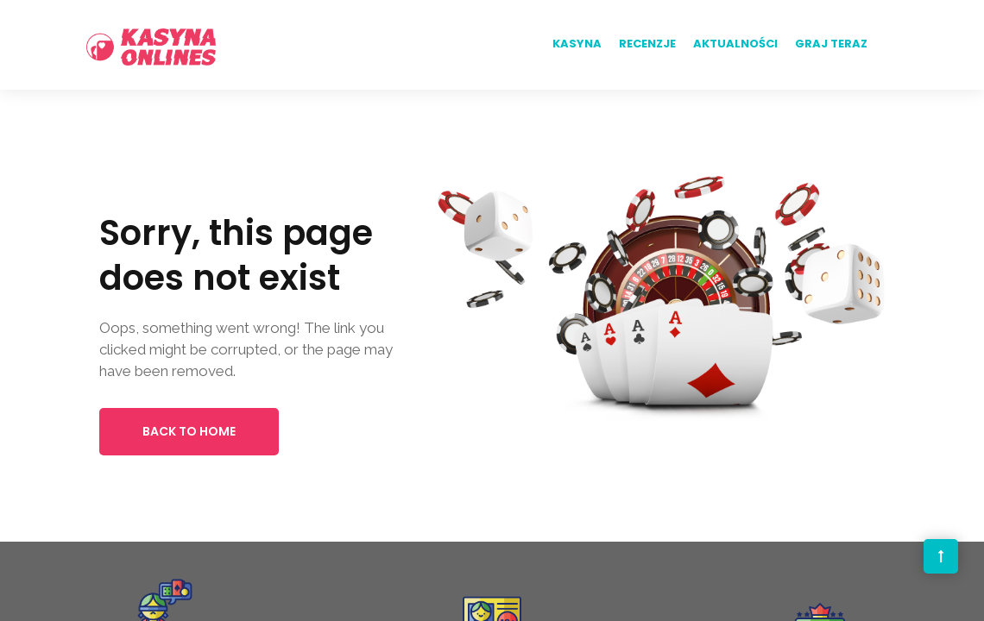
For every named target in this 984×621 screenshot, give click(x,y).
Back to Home (189, 431)
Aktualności (735, 43)
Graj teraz (831, 43)
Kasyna (577, 43)
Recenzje (647, 43)
